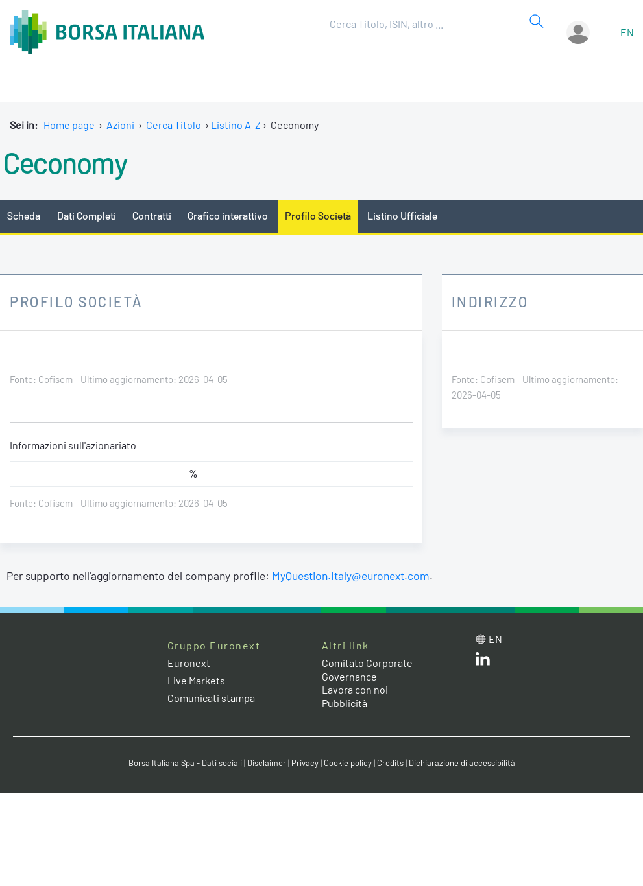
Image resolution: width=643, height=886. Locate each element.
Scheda (23, 215)
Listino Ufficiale (402, 215)
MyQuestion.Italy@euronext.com (351, 575)
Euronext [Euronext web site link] (188, 663)
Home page (69, 125)
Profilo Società (318, 215)
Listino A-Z (236, 125)
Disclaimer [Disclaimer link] (266, 763)
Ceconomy (65, 162)
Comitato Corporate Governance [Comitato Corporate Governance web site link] (367, 669)
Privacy (305, 763)
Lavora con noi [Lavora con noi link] (355, 689)
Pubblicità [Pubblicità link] (344, 703)
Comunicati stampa (211, 698)
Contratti (151, 215)
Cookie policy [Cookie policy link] (348, 763)
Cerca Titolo (173, 125)
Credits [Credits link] (390, 763)
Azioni (120, 125)
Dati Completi (86, 215)
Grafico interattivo (228, 215)
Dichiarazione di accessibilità (462, 763)
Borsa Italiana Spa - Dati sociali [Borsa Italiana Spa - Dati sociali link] (185, 763)
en (627, 32)
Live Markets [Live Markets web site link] (196, 680)
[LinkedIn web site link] (483, 661)
